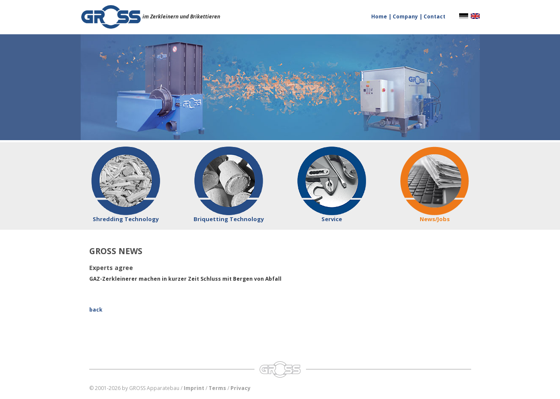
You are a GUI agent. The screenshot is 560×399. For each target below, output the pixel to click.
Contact (434, 16)
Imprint (194, 388)
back (96, 309)
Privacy (240, 388)
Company (406, 16)
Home (379, 16)
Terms (217, 388)
